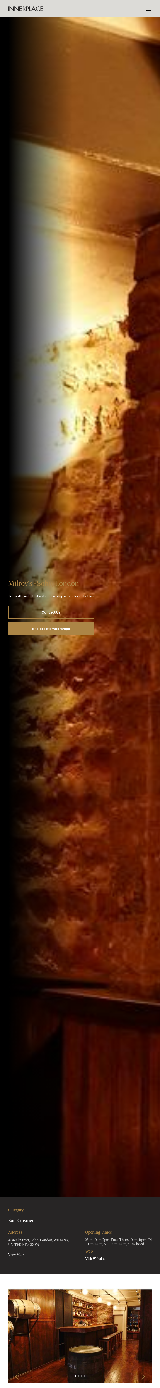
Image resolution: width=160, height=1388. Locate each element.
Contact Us (51, 612)
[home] (25, 8)
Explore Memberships (51, 628)
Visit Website (95, 1259)
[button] (147, 8)
